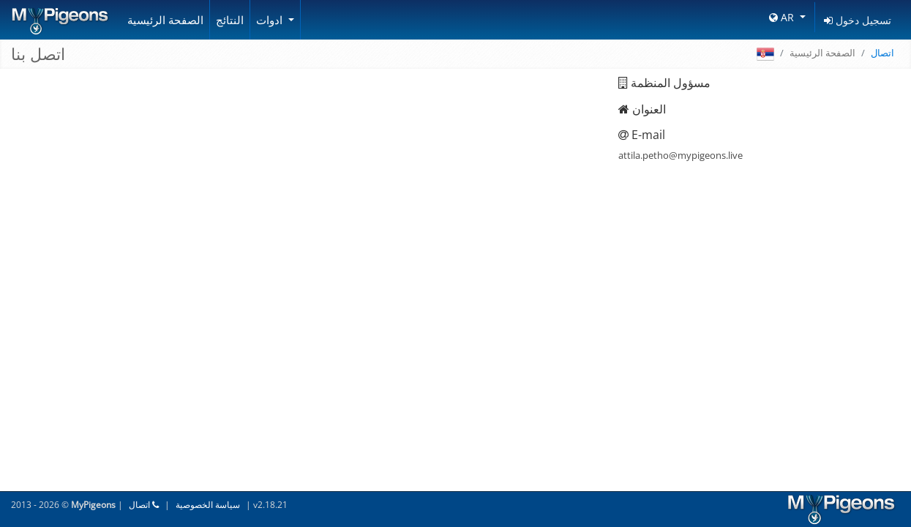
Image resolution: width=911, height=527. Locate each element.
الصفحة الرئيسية (165, 19)
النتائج (230, 19)
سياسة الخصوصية (208, 504)
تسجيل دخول (857, 20)
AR (783, 17)
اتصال (144, 504)
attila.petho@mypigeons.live (680, 155)
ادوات (270, 19)
